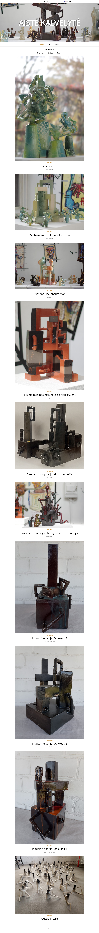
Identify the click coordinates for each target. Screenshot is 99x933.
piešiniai (50, 53)
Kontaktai (56, 44)
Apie (48, 44)
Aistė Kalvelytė (49, 22)
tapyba (59, 53)
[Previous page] (49, 929)
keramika (40, 53)
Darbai (42, 44)
